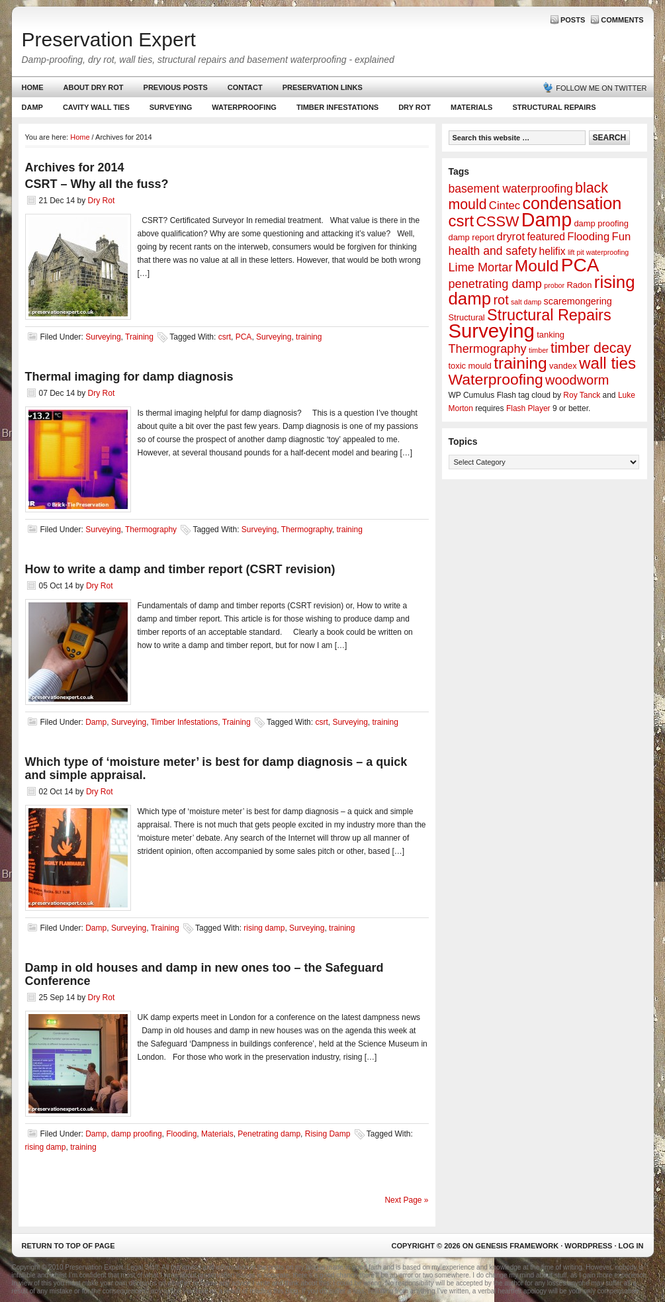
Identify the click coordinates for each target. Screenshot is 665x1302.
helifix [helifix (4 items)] (552, 251)
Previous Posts (176, 87)
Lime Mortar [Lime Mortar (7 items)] (481, 267)
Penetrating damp (269, 1134)
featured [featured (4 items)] (545, 236)
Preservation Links (323, 87)
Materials (471, 107)
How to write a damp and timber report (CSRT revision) (180, 569)
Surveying (171, 107)
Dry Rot (414, 107)
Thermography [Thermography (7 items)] (488, 348)
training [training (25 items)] (520, 363)
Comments (622, 20)
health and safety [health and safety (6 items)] (493, 250)
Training (139, 337)
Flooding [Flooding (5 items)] (588, 236)
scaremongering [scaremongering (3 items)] (578, 301)
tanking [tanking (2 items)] (550, 335)
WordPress (588, 1246)
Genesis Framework (516, 1246)
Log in (631, 1246)
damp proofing (136, 1134)
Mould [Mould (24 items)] (537, 266)
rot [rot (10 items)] (500, 300)
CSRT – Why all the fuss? (97, 184)
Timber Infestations (336, 110)
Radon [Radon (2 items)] (579, 285)
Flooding (181, 1134)
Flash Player (528, 408)
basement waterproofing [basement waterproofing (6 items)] (511, 188)
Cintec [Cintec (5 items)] (504, 205)
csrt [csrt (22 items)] (461, 221)
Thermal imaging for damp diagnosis (129, 376)
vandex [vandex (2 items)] (563, 366)
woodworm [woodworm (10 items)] (577, 380)
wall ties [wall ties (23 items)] (607, 363)
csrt (224, 337)
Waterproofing (244, 107)
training (309, 337)
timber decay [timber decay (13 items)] (591, 348)
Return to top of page (68, 1246)
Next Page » (406, 1200)
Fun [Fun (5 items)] (621, 236)
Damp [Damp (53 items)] (546, 219)
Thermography (151, 529)
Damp (31, 110)
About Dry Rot (94, 87)
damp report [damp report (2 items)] (472, 237)
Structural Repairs (554, 107)
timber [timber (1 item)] (539, 350)
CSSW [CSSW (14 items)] (497, 221)
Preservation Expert (109, 39)
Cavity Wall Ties (96, 107)
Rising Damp (328, 1134)
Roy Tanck (581, 395)
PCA (244, 337)
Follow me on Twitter (601, 88)
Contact (245, 87)
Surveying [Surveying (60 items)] (492, 331)
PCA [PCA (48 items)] (580, 265)
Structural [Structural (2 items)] (467, 317)
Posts (572, 20)
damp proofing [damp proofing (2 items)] (601, 223)
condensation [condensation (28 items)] (571, 203)
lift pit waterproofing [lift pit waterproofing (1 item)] (598, 252)
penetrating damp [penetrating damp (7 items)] (495, 284)
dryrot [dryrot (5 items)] (510, 236)
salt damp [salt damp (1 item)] (526, 302)
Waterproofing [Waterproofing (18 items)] (496, 379)
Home (33, 87)
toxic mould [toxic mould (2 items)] (470, 366)
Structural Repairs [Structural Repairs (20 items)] (549, 315)
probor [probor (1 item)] (554, 285)
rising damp (264, 928)
